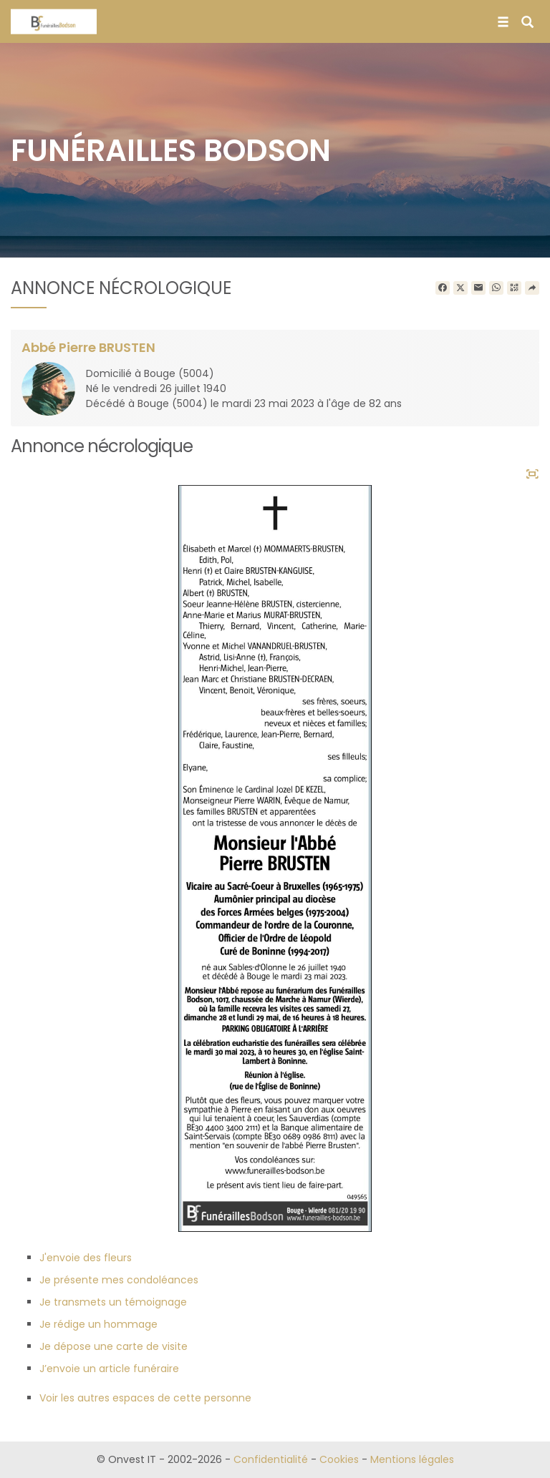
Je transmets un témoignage (113, 1302)
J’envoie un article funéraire (109, 1368)
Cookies (339, 1459)
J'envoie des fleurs (85, 1258)
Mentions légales (412, 1459)
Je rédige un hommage (98, 1324)
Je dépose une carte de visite (113, 1346)
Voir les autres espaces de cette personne (145, 1398)
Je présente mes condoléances (118, 1280)
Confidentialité (270, 1459)
